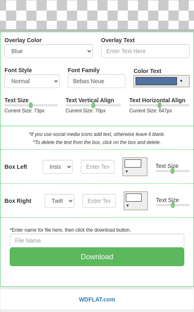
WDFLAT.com (97, 299)
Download (97, 257)
